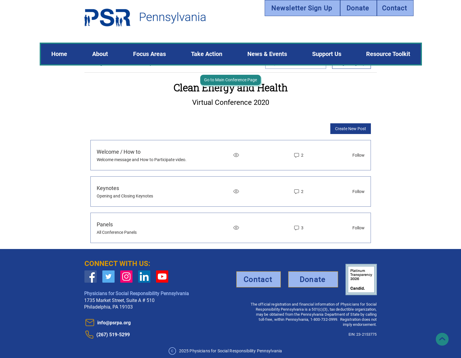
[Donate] (358, 8)
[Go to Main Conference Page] (230, 80)
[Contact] (395, 8)
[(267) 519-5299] (121, 334)
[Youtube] (162, 276)
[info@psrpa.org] (116, 323)
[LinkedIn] (144, 276)
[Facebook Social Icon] (90, 276)
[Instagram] (126, 276)
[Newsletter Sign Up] (302, 8)
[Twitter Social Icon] (108, 276)
